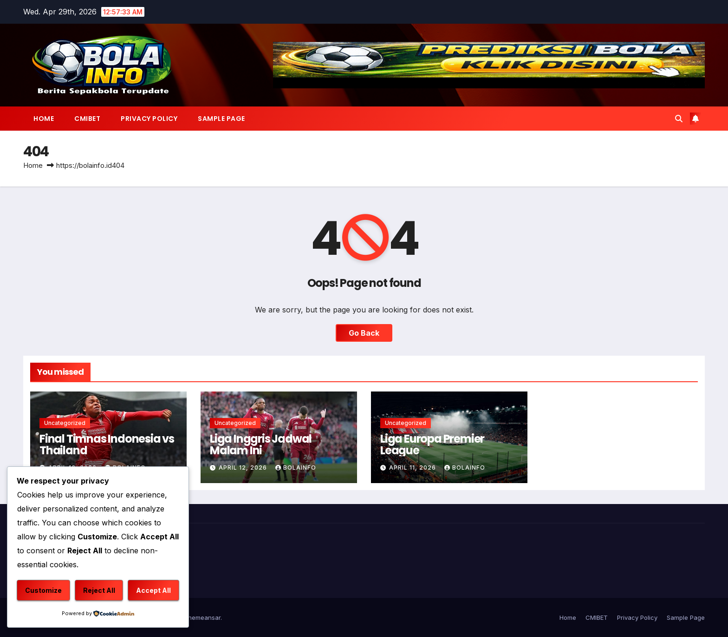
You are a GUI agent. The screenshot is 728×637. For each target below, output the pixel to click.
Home (43, 118)
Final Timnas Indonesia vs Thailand (106, 444)
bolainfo (295, 467)
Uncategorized (64, 422)
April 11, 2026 (413, 467)
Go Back (364, 333)
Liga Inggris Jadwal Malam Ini (261, 444)
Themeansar (202, 617)
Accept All (153, 590)
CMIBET (87, 118)
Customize (43, 590)
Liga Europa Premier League (432, 444)
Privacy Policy (149, 118)
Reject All (99, 590)
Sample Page (221, 118)
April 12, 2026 (244, 467)
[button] (678, 118)
